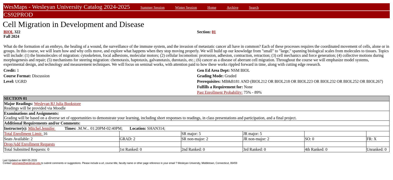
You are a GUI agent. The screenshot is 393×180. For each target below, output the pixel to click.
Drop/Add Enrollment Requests (29, 144)
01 (214, 32)
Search (254, 8)
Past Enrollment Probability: (220, 92)
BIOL (8, 32)
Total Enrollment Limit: (23, 134)
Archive (232, 8)
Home (212, 8)
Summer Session (152, 8)
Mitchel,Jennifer (41, 128)
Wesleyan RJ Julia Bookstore (57, 104)
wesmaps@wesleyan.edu (26, 163)
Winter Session (186, 8)
